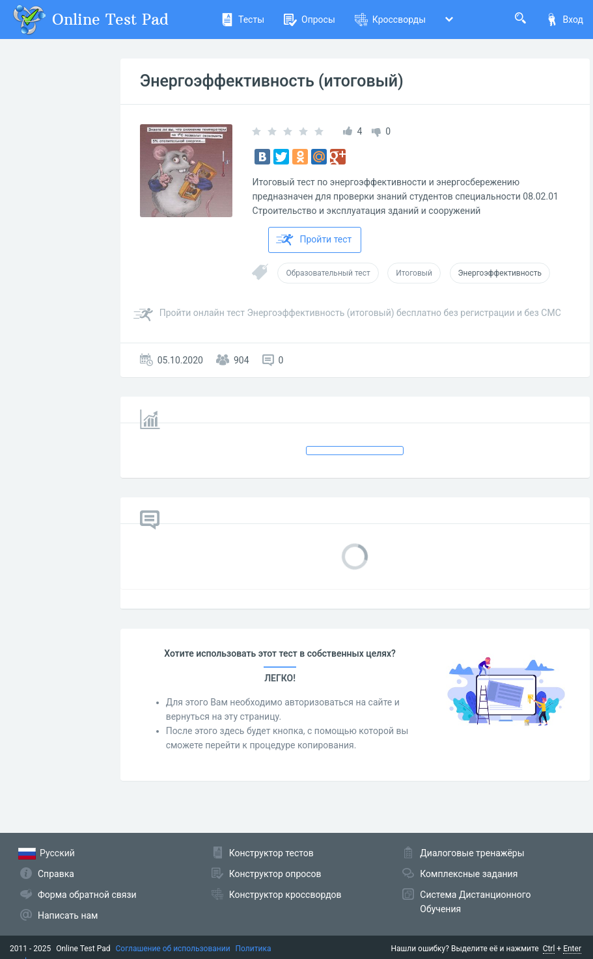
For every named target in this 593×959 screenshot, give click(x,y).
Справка (56, 874)
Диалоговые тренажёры (472, 853)
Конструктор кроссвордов (285, 894)
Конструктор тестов (271, 853)
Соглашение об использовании (173, 948)
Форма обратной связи (87, 894)
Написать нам (68, 915)
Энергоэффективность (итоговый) (272, 81)
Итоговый (414, 273)
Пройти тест (314, 239)
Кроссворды (390, 19)
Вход (564, 19)
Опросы (309, 19)
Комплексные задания (468, 874)
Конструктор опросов (275, 874)
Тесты (242, 19)
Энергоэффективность (500, 273)
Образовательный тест (328, 273)
